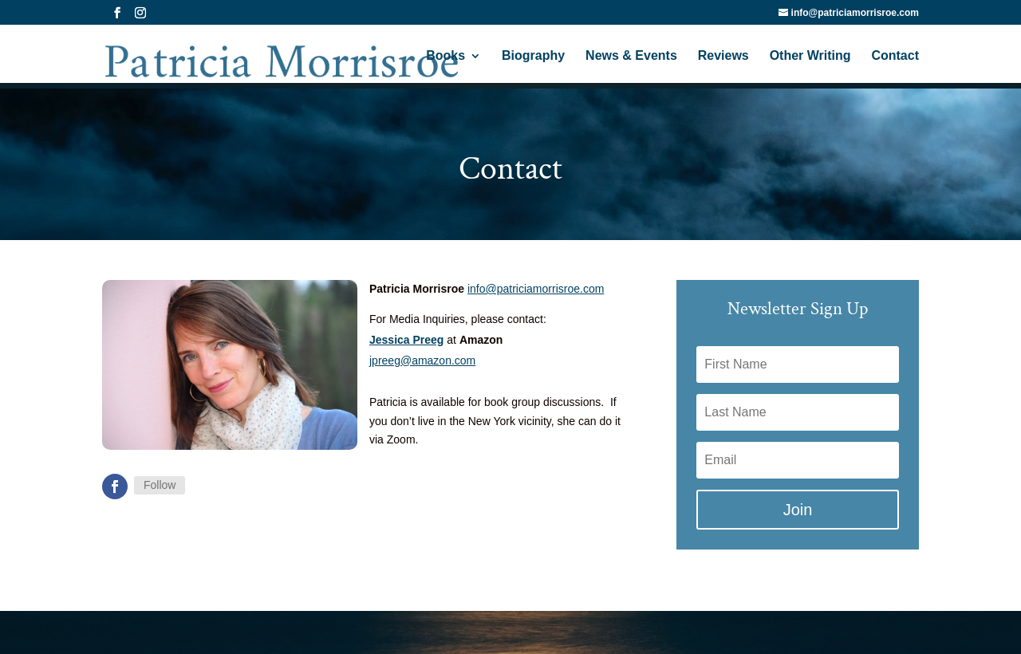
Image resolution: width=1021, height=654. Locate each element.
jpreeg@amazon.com (422, 360)
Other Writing (810, 56)
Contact (895, 56)
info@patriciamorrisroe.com (535, 288)
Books (445, 56)
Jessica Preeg (406, 339)
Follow (159, 485)
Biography (533, 56)
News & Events (631, 56)
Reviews (723, 56)
